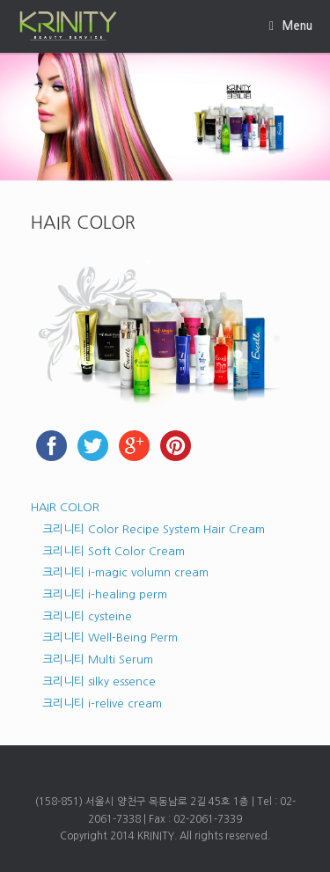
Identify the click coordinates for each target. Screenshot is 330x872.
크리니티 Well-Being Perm (110, 637)
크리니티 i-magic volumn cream (125, 572)
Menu (290, 26)
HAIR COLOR (65, 507)
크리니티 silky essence (99, 681)
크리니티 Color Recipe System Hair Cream (153, 529)
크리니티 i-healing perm (104, 594)
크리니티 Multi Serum (97, 659)
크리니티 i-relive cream (102, 703)
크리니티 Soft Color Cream (113, 551)
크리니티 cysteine (87, 616)
